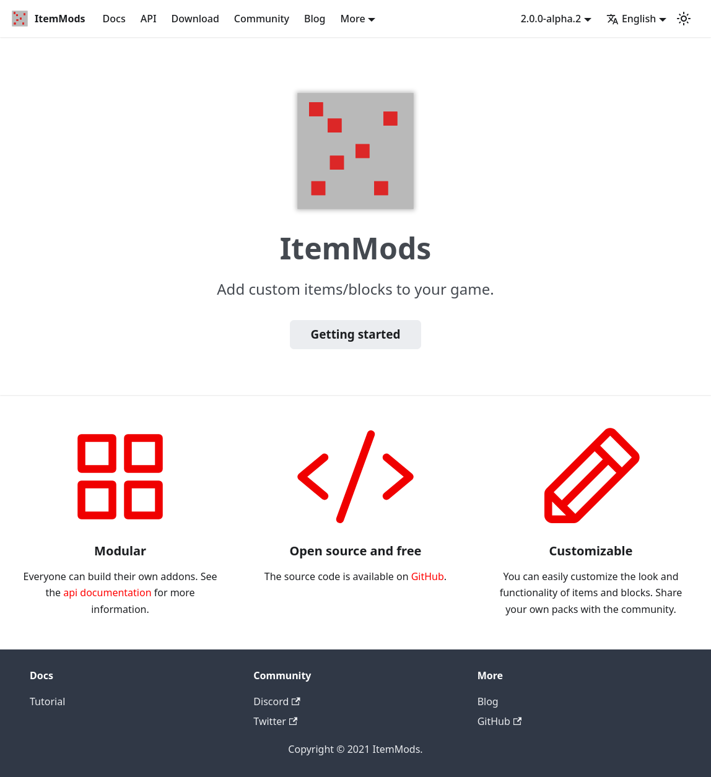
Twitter (275, 721)
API (149, 18)
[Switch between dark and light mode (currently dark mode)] (684, 18)
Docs (114, 18)
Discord (276, 701)
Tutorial (47, 701)
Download (195, 18)
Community (261, 18)
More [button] (353, 18)
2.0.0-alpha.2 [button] (551, 18)
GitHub (427, 576)
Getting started (356, 334)
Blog (314, 18)
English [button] (631, 18)
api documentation (107, 592)
